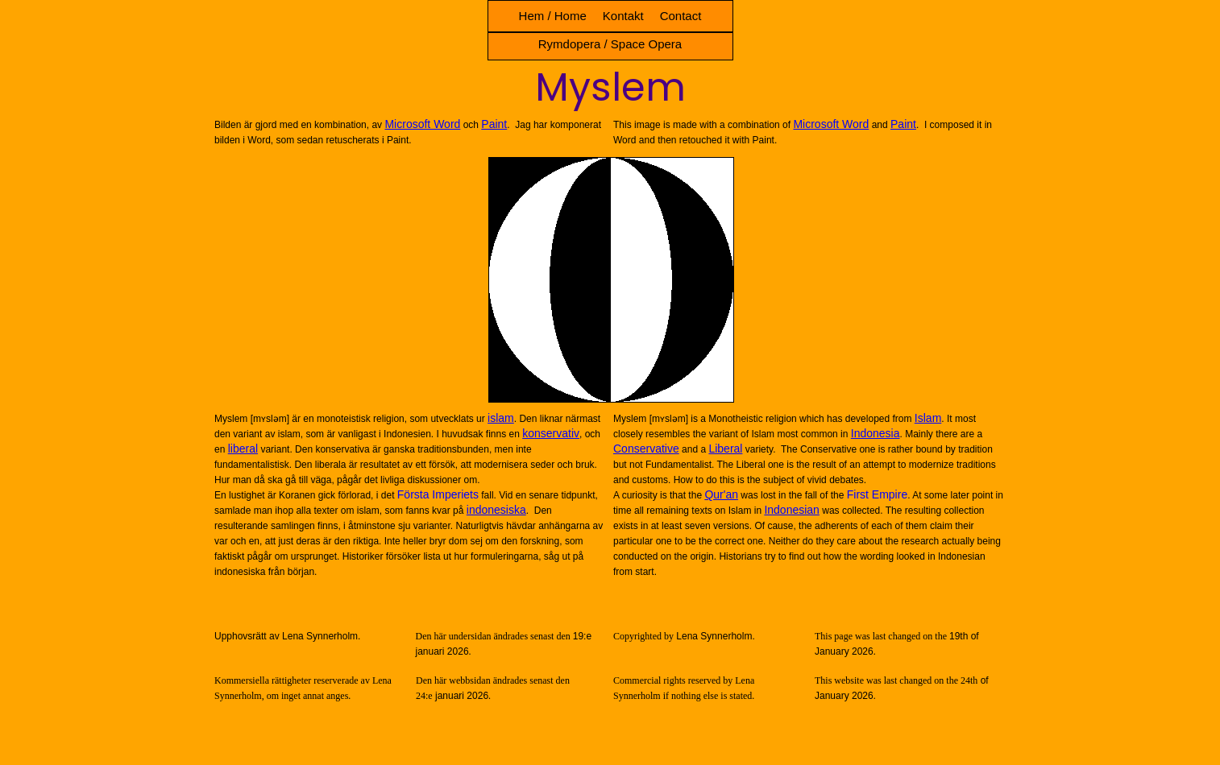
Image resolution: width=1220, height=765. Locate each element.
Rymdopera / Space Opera (610, 44)
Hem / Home (553, 16)
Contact (681, 16)
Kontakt (623, 16)
